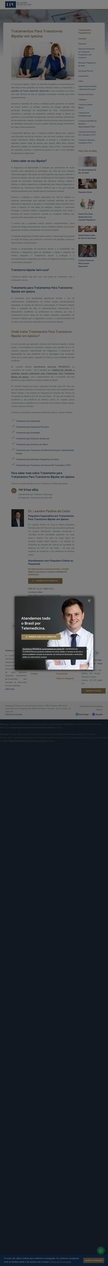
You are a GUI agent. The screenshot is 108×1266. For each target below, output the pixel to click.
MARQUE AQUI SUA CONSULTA (41, 636)
